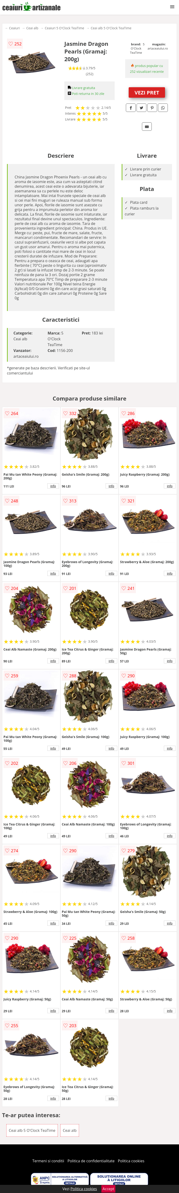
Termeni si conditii (48, 1160)
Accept (108, 1188)
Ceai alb (32, 28)
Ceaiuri (14, 28)
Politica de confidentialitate (91, 1160)
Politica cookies (131, 1160)
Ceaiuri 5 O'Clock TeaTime (64, 28)
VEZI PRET (146, 92)
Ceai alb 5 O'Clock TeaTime (111, 28)
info (53, 486)
